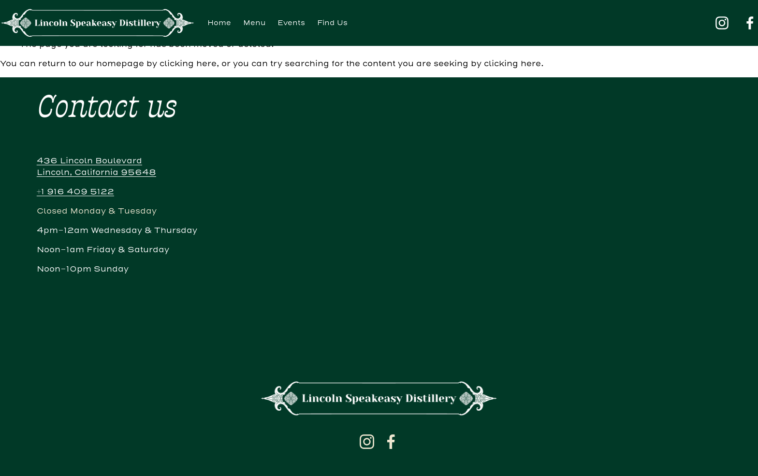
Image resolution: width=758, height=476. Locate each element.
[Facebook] (750, 23)
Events (291, 23)
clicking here (188, 63)
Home (219, 23)
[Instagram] (722, 23)
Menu (254, 23)
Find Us (332, 23)
